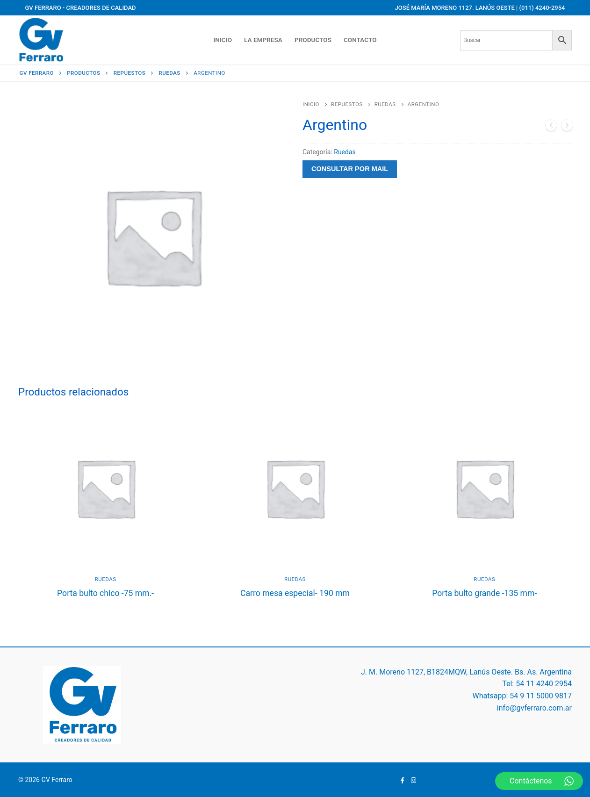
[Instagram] (413, 780)
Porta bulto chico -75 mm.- (105, 593)
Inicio (310, 104)
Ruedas (385, 104)
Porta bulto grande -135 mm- (484, 593)
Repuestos (347, 104)
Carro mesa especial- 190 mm (295, 593)
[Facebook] (402, 780)
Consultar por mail (349, 168)
